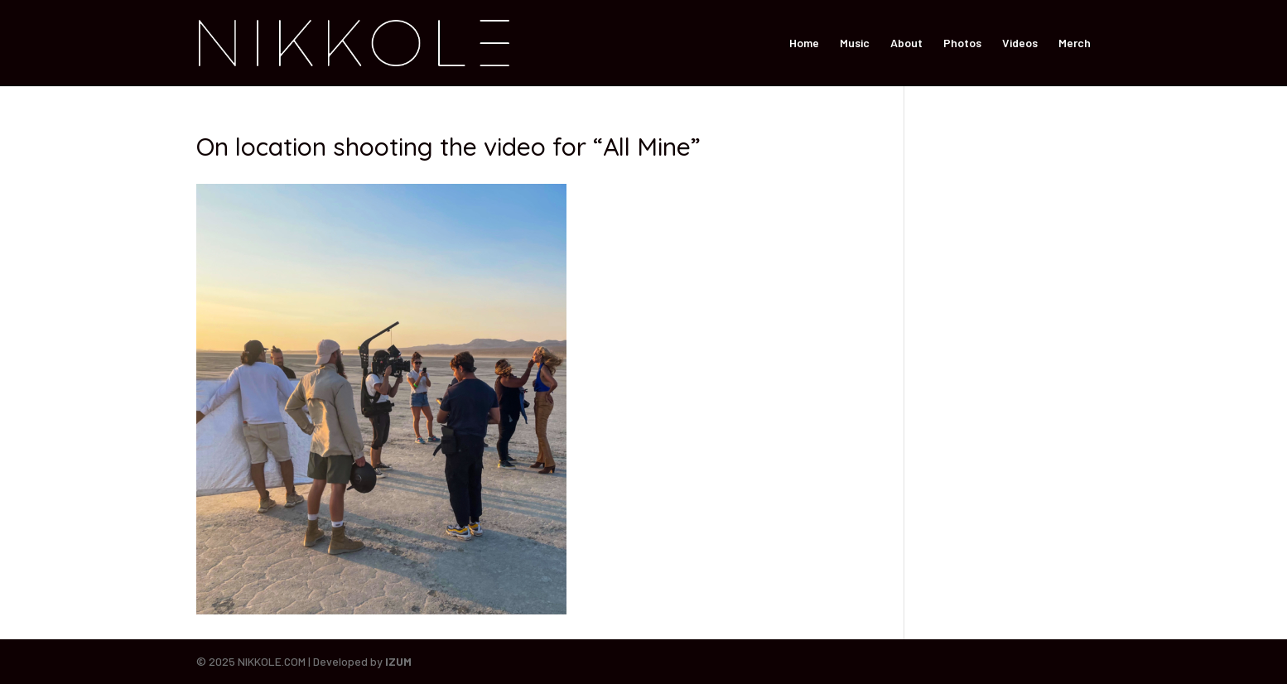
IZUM (398, 661)
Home (804, 43)
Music (855, 43)
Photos (962, 43)
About (906, 43)
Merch (1074, 43)
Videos (1020, 43)
